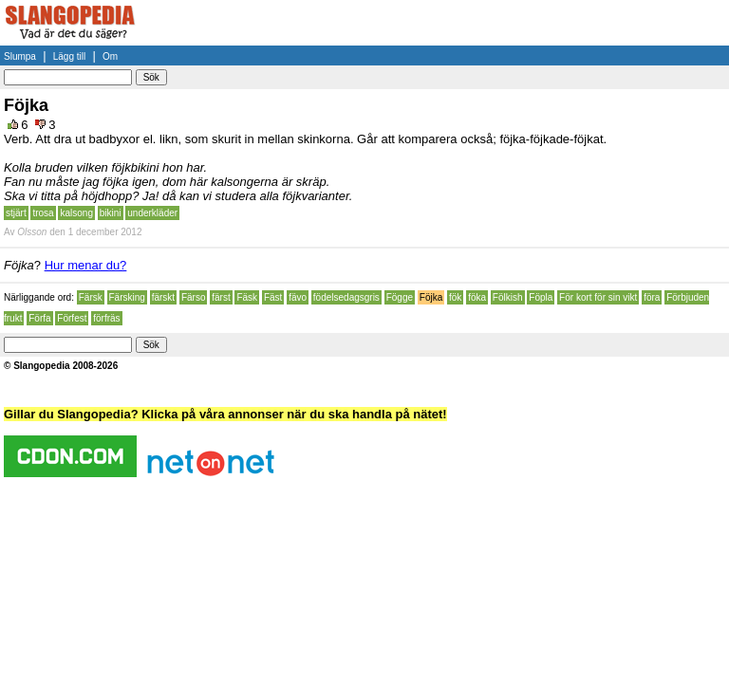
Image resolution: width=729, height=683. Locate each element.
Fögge (399, 297)
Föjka (431, 297)
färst (221, 297)
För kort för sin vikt (598, 297)
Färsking (127, 297)
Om (110, 56)
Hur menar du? (86, 265)
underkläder (152, 213)
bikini (111, 213)
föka (477, 297)
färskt (163, 297)
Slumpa (20, 56)
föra (652, 297)
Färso (193, 297)
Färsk (91, 297)
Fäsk (246, 297)
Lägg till (69, 56)
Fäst (273, 297)
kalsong (76, 213)
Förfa (39, 318)
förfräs (106, 318)
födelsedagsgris (346, 297)
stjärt (16, 213)
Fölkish (508, 297)
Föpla (540, 297)
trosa (42, 213)
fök (455, 297)
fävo (298, 297)
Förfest (71, 318)
